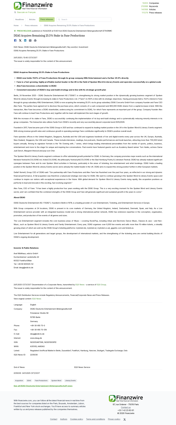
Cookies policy (76, 419)
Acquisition (19, 380)
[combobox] (84, 19)
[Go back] (22, 31)
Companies (154, 3)
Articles (152, 9)
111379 (145, 12)
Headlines (19, 19)
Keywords (153, 6)
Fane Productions (41, 380)
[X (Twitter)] (124, 419)
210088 (144, 6)
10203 (145, 3)
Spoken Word (56, 380)
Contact (53, 419)
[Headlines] (33, 6)
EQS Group (101, 284)
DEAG (29, 380)
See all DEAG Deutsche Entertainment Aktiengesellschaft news (43, 386)
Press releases (155, 12)
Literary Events (70, 380)
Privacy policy (114, 419)
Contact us (126, 407)
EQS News (79, 284)
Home (16, 25)
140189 (144, 9)
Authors (63, 419)
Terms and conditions (95, 419)
